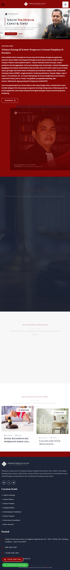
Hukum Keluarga (9, 495)
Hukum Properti (8, 516)
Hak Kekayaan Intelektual (12, 512)
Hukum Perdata (8, 504)
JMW (51, 567)
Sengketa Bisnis (8, 508)
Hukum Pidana (8, 499)
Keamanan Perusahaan (11, 520)
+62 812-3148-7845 (12, 553)
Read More (9, 100)
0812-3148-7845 (11, 547)
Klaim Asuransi (8, 524)
